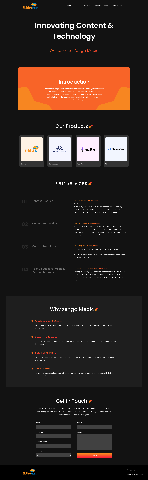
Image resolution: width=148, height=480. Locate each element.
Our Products (71, 5)
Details (80, 432)
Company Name (43, 432)
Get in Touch (118, 5)
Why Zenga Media (102, 5)
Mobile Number (42, 442)
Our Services (86, 5)
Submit (94, 455)
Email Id (80, 423)
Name (38, 423)
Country (39, 451)
